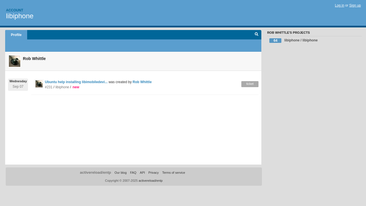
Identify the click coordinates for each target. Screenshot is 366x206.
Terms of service (173, 172)
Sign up (355, 5)
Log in (339, 5)
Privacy (153, 172)
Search (256, 35)
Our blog (120, 172)
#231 (49, 87)
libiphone (19, 16)
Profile (16, 35)
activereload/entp (95, 172)
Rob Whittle (142, 82)
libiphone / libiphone (293, 40)
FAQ (133, 172)
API (142, 172)
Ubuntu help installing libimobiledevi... (76, 82)
